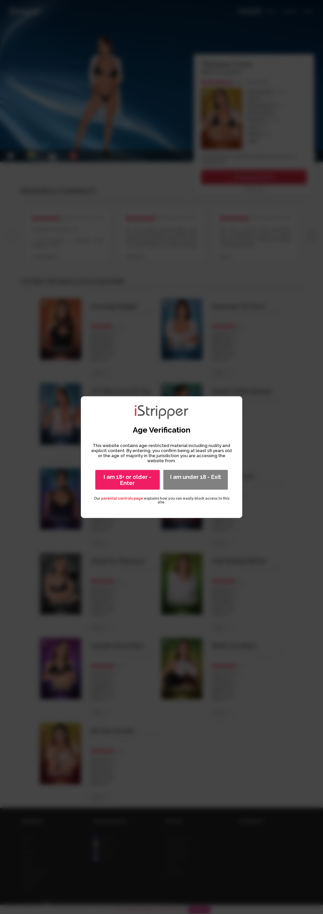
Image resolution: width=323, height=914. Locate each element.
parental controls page (122, 498)
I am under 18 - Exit (195, 476)
